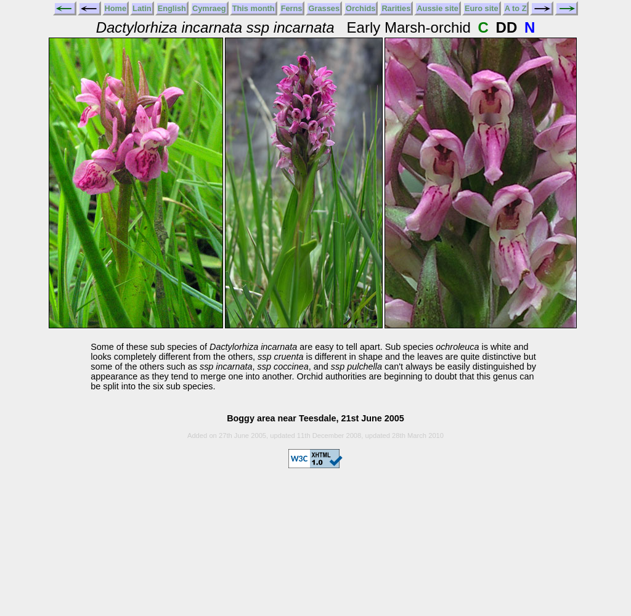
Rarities (395, 8)
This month (253, 8)
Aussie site (437, 8)
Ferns (292, 8)
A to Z (516, 8)
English (172, 8)
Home (116, 8)
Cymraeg (209, 8)
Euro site (482, 8)
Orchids (360, 8)
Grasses (324, 8)
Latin (142, 8)
